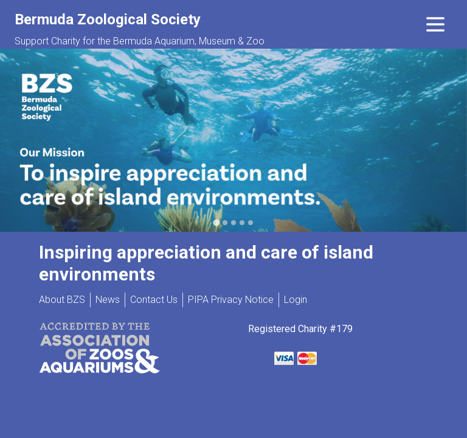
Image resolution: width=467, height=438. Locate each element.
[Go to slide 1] (216, 222)
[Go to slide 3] (233, 222)
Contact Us (154, 299)
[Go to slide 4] (242, 222)
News (107, 299)
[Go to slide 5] (250, 222)
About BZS (62, 299)
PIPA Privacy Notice (231, 299)
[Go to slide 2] (225, 222)
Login (295, 299)
